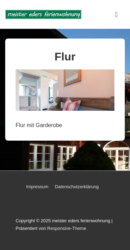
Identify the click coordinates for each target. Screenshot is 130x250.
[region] (65, 90)
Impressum (37, 186)
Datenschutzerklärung (76, 186)
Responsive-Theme (66, 228)
